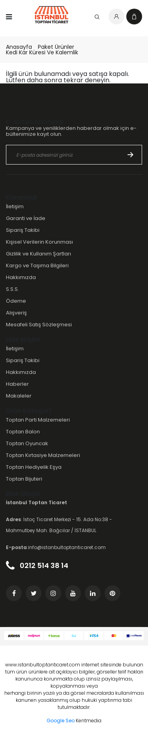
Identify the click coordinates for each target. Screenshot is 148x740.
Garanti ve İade (25, 218)
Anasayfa (19, 47)
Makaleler (19, 396)
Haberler (17, 384)
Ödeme (16, 301)
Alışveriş (16, 312)
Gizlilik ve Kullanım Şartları (38, 253)
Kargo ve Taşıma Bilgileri (37, 265)
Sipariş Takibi (22, 230)
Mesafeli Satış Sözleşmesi (39, 324)
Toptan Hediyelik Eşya (34, 467)
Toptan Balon (23, 431)
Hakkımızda (21, 277)
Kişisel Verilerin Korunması (39, 242)
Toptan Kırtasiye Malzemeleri (43, 455)
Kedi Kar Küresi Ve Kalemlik (42, 52)
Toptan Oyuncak (27, 443)
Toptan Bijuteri (24, 479)
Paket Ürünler (56, 47)
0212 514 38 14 (37, 565)
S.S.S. (12, 289)
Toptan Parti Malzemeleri (38, 420)
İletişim (15, 206)
